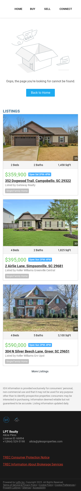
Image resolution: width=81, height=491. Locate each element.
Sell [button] (47, 8)
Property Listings (12, 487)
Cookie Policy (46, 485)
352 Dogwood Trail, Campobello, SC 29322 (38, 181)
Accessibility (39, 487)
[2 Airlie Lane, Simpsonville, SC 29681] (40, 222)
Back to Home (40, 92)
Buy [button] (32, 8)
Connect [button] (65, 8)
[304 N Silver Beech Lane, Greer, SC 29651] (40, 308)
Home (18, 8)
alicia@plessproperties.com (45, 441)
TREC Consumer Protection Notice (26, 457)
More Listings (40, 371)
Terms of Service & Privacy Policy (20, 485)
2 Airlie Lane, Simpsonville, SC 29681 (34, 266)
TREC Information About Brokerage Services (33, 464)
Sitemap (26, 487)
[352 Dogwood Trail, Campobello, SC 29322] (40, 137)
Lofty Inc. (20, 482)
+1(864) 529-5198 (14, 441)
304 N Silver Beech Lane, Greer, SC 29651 (37, 351)
